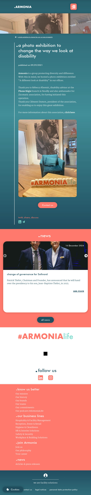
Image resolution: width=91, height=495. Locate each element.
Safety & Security (24, 434)
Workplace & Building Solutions (31, 437)
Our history (21, 397)
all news (45, 320)
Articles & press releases (28, 464)
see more (78, 290)
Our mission (22, 394)
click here (70, 112)
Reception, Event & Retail (28, 424)
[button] (5, 255)
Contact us (47, 205)
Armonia (23, 73)
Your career (21, 454)
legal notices (40, 490)
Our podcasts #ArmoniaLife (29, 411)
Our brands (21, 400)
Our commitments (25, 407)
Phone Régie (24, 91)
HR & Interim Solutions (27, 431)
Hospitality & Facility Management (33, 420)
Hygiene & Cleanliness (27, 427)
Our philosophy (23, 450)
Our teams (21, 404)
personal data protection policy (63, 490)
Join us (19, 447)
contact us (27, 490)
